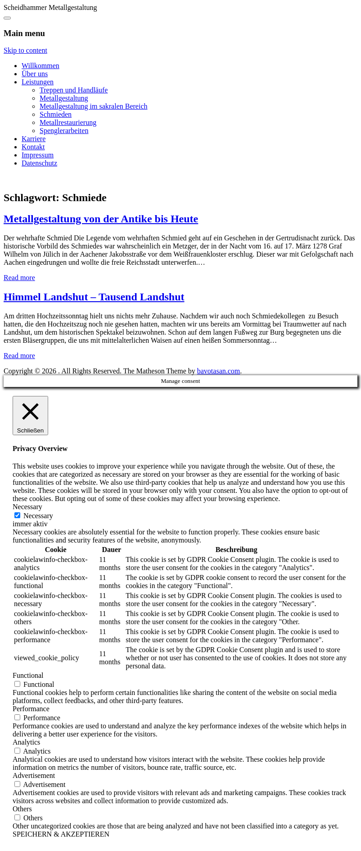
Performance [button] (31, 709)
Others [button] (22, 809)
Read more (19, 277)
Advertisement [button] (34, 775)
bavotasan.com (218, 371)
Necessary (38, 516)
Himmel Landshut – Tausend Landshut (94, 297)
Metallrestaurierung (68, 122)
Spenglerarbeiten (64, 130)
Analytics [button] (26, 742)
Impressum (38, 155)
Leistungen (38, 82)
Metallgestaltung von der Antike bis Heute (101, 219)
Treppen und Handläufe (74, 90)
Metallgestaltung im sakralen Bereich (93, 106)
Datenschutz (39, 163)
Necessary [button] (27, 507)
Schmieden (56, 114)
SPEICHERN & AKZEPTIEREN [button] (61, 834)
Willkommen (40, 65)
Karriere (33, 139)
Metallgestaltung (64, 98)
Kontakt (33, 147)
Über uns (35, 74)
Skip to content (25, 50)
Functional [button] (28, 675)
